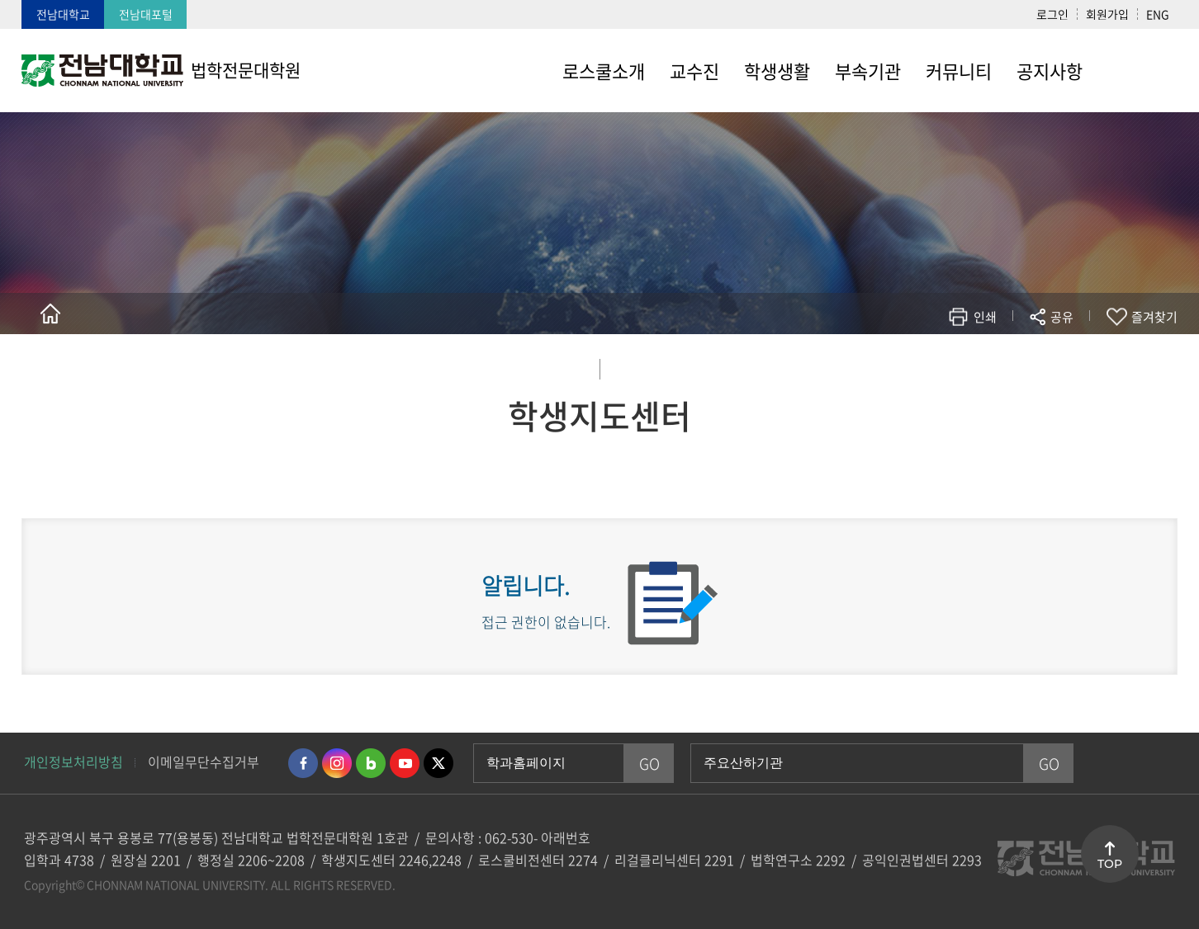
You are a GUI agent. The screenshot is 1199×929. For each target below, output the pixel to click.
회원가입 (1107, 14)
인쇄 (985, 317)
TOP (1109, 863)
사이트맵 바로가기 (1136, 70)
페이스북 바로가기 (303, 763)
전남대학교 (63, 14)
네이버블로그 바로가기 (371, 763)
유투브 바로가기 (404, 763)
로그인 (1052, 14)
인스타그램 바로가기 (337, 763)
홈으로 (50, 313)
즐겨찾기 (1154, 317)
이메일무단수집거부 (203, 761)
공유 (1061, 317)
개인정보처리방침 (73, 761)
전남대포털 (146, 14)
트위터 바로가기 (438, 763)
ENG (1157, 14)
